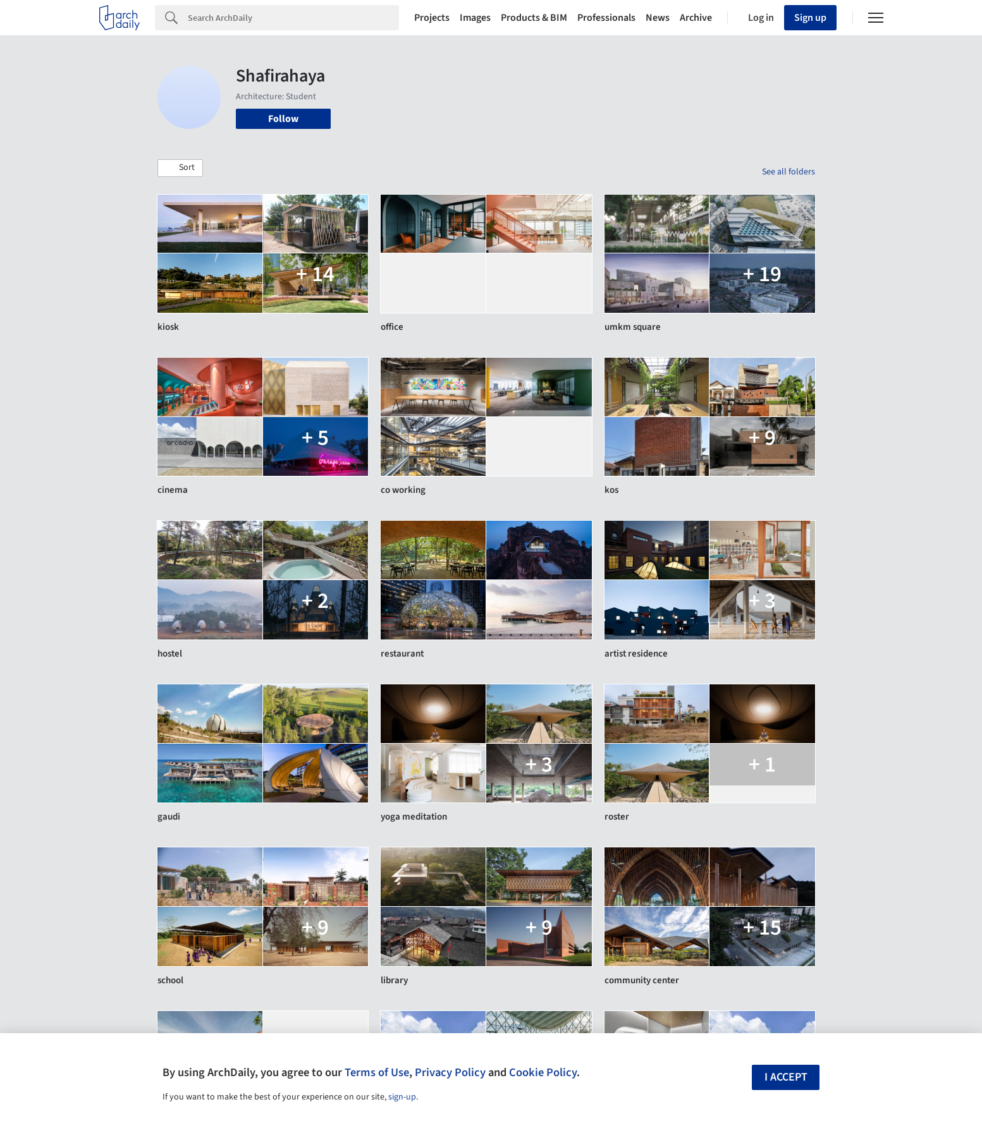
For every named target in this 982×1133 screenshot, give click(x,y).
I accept (785, 1077)
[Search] (293, 17)
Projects (432, 18)
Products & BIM (534, 18)
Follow (283, 119)
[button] (180, 168)
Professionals (606, 18)
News (658, 18)
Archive (696, 18)
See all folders (788, 171)
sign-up (402, 1097)
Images (475, 18)
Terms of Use (377, 1072)
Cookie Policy (543, 1072)
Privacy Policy (450, 1072)
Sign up (810, 18)
